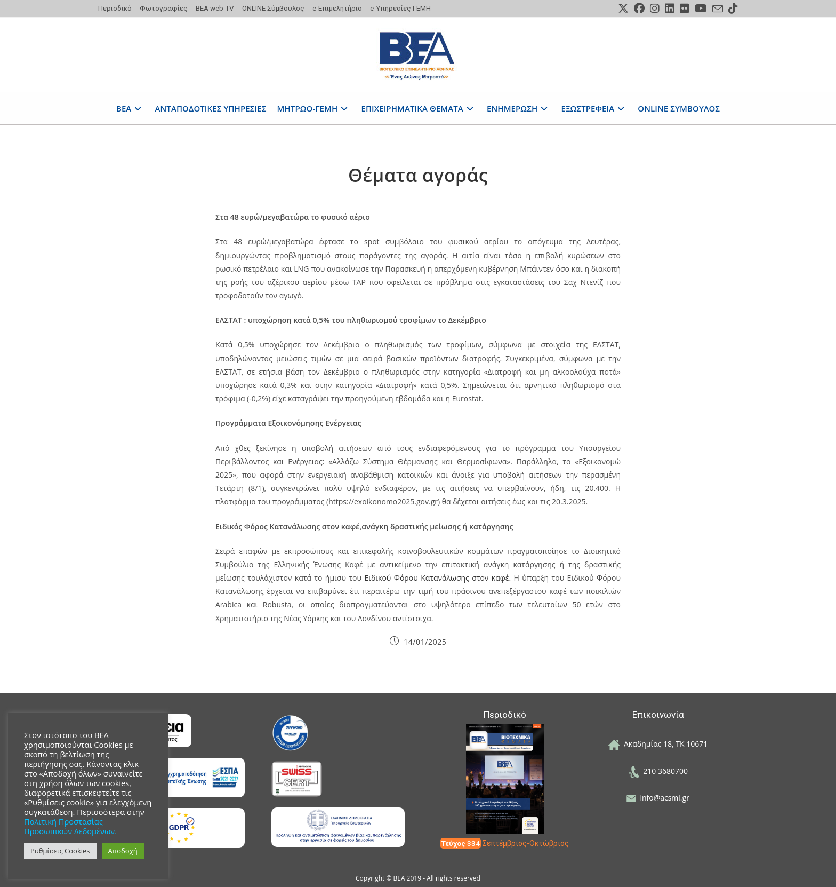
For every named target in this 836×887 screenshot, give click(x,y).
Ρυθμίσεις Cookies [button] (60, 851)
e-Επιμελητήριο (337, 8)
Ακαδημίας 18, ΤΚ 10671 (658, 744)
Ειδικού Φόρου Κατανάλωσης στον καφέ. (438, 578)
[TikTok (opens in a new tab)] (732, 8)
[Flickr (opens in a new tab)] (684, 8)
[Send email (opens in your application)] (718, 9)
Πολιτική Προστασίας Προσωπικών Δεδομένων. (70, 826)
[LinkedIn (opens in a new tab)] (669, 8)
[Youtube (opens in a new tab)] (701, 8)
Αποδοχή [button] (123, 851)
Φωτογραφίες (164, 8)
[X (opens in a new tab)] (623, 8)
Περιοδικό (115, 8)
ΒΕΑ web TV (215, 8)
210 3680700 (658, 771)
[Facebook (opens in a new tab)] (639, 8)
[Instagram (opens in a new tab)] (654, 8)
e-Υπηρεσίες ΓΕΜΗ (400, 8)
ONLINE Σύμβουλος (273, 8)
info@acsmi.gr (657, 798)
